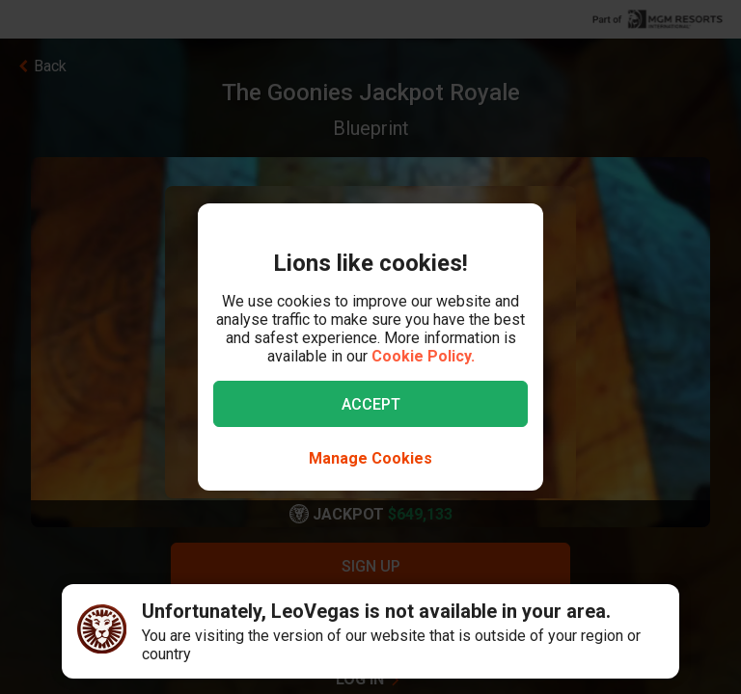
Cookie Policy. (423, 356)
